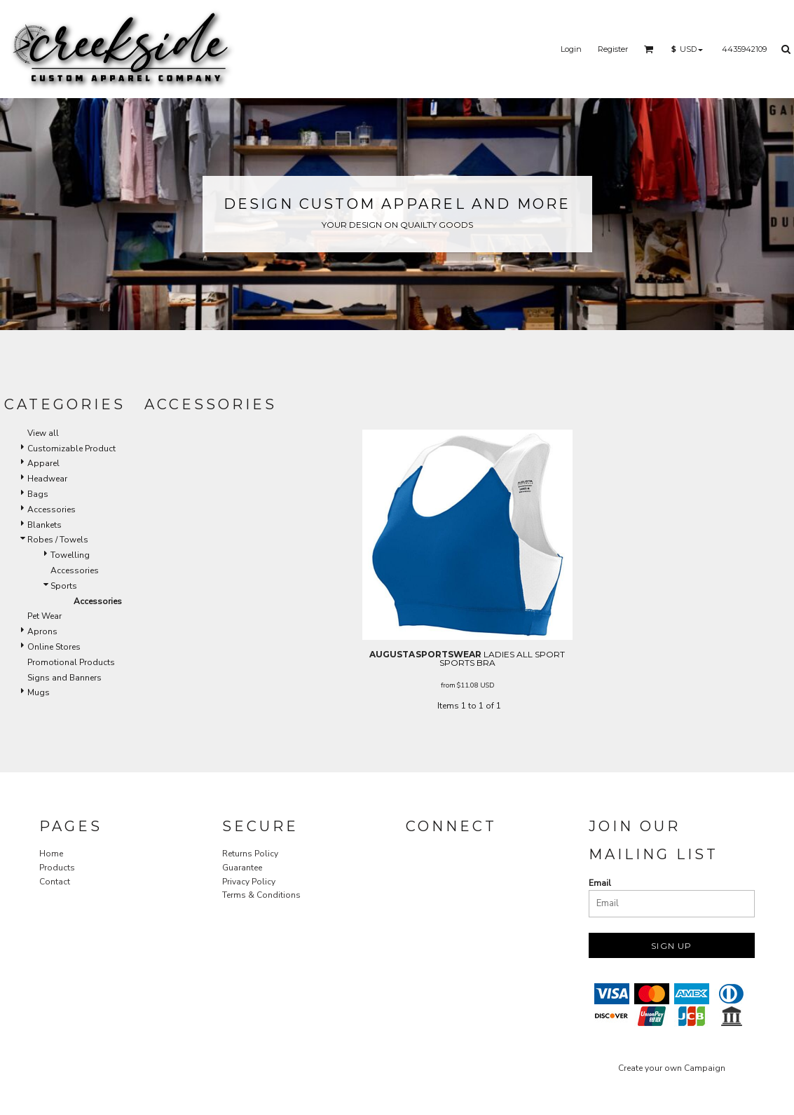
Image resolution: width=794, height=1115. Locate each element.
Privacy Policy (248, 881)
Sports (63, 585)
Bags (37, 494)
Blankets (44, 525)
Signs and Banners (64, 677)
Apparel (43, 463)
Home (51, 853)
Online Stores (54, 646)
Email (600, 883)
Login (571, 49)
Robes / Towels (57, 539)
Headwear (47, 478)
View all (43, 433)
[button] (649, 49)
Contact (54, 881)
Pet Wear (44, 616)
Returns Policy (250, 853)
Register (613, 49)
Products (57, 867)
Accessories (51, 509)
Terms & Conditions (261, 895)
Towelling (70, 555)
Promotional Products (71, 662)
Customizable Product (71, 448)
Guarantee (242, 867)
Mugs (38, 692)
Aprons (42, 631)
